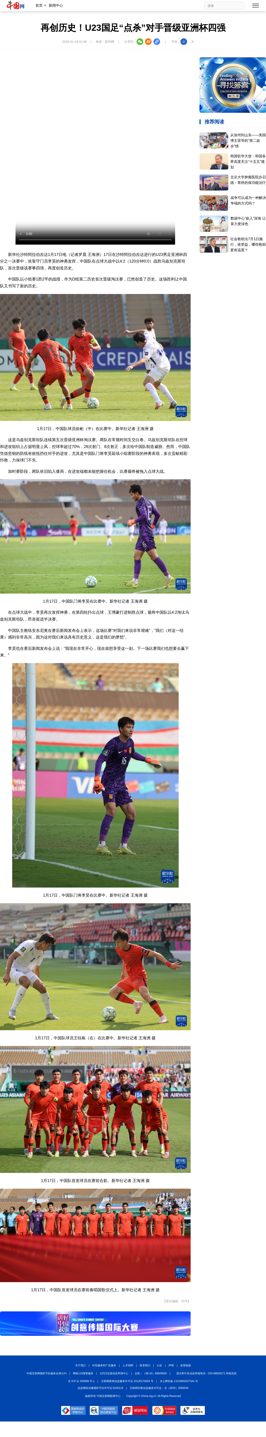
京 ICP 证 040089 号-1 (81, 1381)
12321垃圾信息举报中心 (114, 1373)
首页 (39, 5)
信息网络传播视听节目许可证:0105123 (100, 1388)
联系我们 (145, 1365)
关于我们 (80, 1365)
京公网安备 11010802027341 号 (179, 1381)
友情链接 (185, 1365)
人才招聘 (128, 1365)
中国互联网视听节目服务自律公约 (46, 1373)
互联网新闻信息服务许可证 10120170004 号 (127, 1381)
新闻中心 (56, 5)
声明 (171, 1365)
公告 (159, 1365)
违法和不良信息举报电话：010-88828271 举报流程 (206, 1373)
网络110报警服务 (83, 1373)
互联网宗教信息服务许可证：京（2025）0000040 (159, 1388)
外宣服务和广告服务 (104, 1365)
